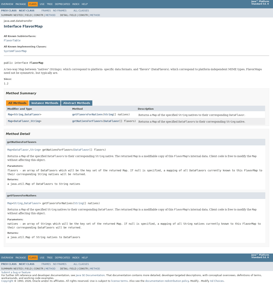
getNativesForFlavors (87, 121)
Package (21, 4)
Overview (7, 4)
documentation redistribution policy (167, 280)
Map (10, 114)
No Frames (60, 10)
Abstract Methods (76, 103)
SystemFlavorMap (15, 51)
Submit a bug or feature (16, 272)
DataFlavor (32, 114)
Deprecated (62, 4)
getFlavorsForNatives (87, 114)
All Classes (81, 10)
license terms (119, 280)
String (18, 114)
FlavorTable (12, 40)
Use (42, 4)
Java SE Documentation (90, 275)
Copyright (7, 280)
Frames (46, 10)
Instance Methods (44, 103)
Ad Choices (217, 280)
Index (75, 4)
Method (50, 15)
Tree (50, 4)
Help (85, 4)
